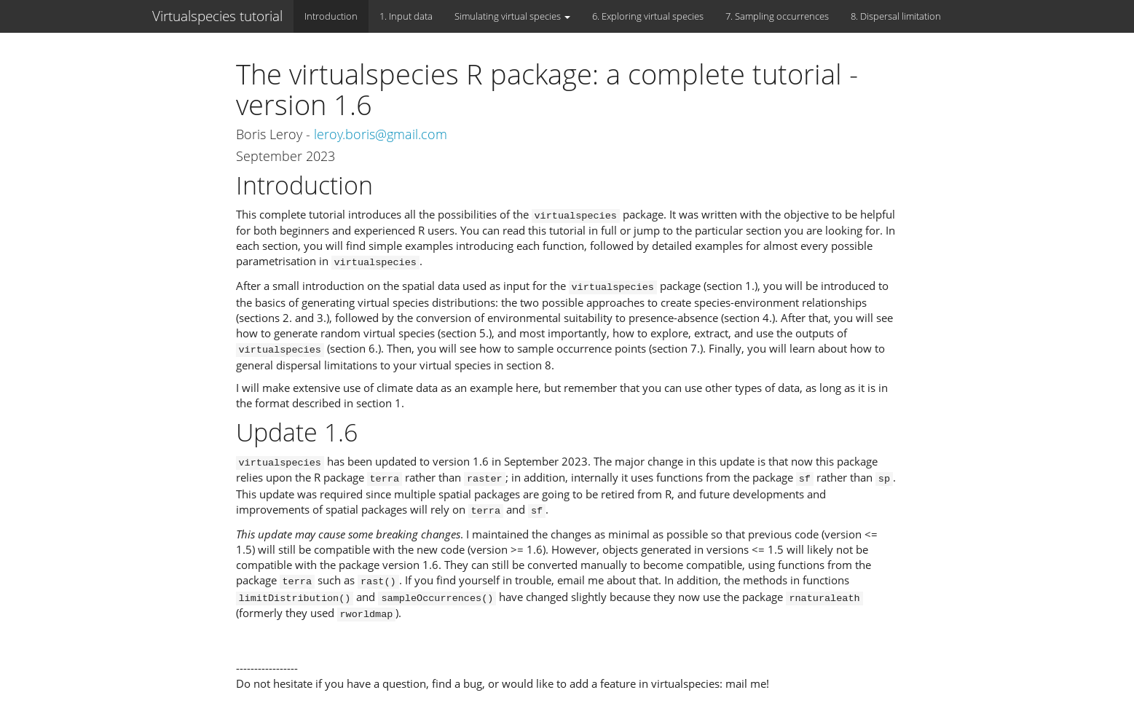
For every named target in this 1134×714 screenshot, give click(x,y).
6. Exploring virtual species (648, 16)
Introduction (331, 16)
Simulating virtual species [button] (512, 16)
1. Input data (406, 16)
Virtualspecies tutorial (217, 16)
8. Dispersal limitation (896, 16)
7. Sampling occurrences (777, 16)
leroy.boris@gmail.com (380, 134)
